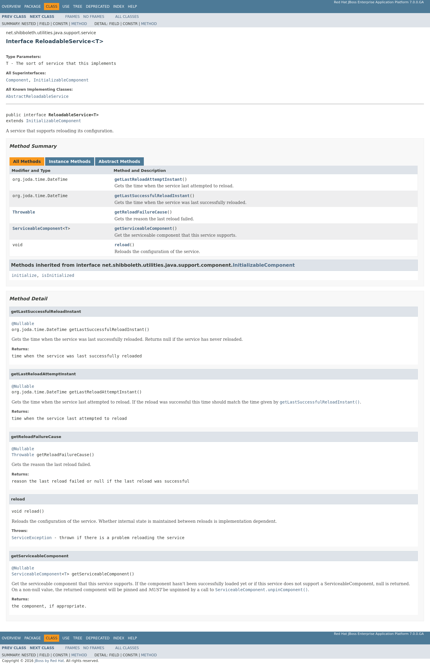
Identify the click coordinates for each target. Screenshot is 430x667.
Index (119, 6)
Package (32, 6)
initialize (24, 275)
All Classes (127, 17)
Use (66, 6)
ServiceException (32, 537)
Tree (77, 6)
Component (17, 80)
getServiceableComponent (143, 228)
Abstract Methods (119, 161)
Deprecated (98, 6)
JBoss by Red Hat (49, 661)
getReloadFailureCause (140, 212)
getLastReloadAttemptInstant (148, 179)
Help (132, 6)
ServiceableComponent (37, 228)
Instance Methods (69, 161)
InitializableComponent (61, 80)
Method (79, 24)
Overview (11, 6)
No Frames (93, 17)
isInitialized (58, 275)
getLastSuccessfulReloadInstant (152, 195)
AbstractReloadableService (37, 96)
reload (122, 244)
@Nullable (23, 323)
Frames (72, 17)
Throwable (23, 212)
